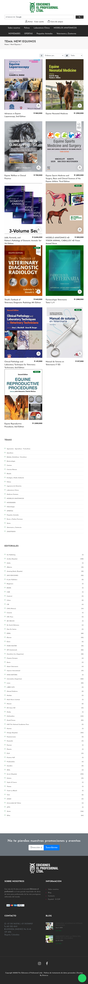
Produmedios (45, 762)
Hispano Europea (45, 658)
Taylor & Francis (45, 782)
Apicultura (10, 453)
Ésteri (45, 642)
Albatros (45, 567)
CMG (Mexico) (45, 609)
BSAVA (45, 588)
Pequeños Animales (45, 34)
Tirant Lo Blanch (45, 791)
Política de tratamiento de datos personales (59, 973)
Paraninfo (45, 741)
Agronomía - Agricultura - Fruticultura (18, 449)
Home (6, 44)
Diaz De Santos (45, 629)
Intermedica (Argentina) (45, 679)
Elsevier (45, 638)
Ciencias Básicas (12, 469)
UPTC (45, 807)
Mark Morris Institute (45, 700)
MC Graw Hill (45, 708)
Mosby (45, 712)
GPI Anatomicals (45, 650)
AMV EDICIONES (45, 575)
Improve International (45, 671)
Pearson (45, 745)
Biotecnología (11, 461)
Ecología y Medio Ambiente (15, 477)
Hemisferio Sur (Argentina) (45, 654)
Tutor (45, 795)
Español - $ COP (54, 899)
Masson (45, 704)
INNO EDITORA (45, 675)
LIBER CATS (45, 687)
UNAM (45, 799)
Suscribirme (52, 847)
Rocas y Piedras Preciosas (15, 519)
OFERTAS (28, 34)
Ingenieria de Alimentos (14, 486)
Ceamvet (45, 596)
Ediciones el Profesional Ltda (31, 973)
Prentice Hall (45, 758)
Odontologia (11, 506)
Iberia (45, 662)
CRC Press (45, 617)
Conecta (45, 613)
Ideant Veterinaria (45, 667)
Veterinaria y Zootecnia (66, 34)
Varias (45, 811)
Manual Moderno (45, 691)
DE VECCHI (45, 621)
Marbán (45, 695)
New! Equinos (16, 44)
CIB (45, 604)
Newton (45, 729)
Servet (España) (45, 774)
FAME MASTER (45, 646)
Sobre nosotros (14, 28)
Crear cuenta (39, 22)
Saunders (45, 766)
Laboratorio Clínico (42, 28)
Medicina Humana (12, 494)
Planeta (45, 749)
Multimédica (45, 716)
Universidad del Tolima (45, 803)
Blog (49, 893)
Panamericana (45, 737)
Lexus (45, 683)
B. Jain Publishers (45, 580)
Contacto (51, 896)
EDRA (45, 633)
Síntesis (45, 778)
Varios (9, 523)
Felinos (27, 28)
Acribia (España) (45, 559)
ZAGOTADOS (11, 531)
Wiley (45, 815)
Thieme (45, 786)
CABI (45, 592)
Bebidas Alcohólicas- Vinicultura (17, 457)
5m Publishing (45, 555)
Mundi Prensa (45, 720)
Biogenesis (45, 584)
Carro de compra (57, 22)
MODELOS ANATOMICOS (65, 28)
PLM (45, 753)
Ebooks (9, 473)
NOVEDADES (14, 34)
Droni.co (45, 975)
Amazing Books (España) (45, 571)
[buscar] (39, 17)
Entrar (30, 22)
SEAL (45, 770)
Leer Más (58, 930)
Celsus (45, 600)
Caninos (9, 465)
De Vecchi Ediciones (45, 625)
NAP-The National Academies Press (45, 724)
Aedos (45, 563)
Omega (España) (45, 733)
